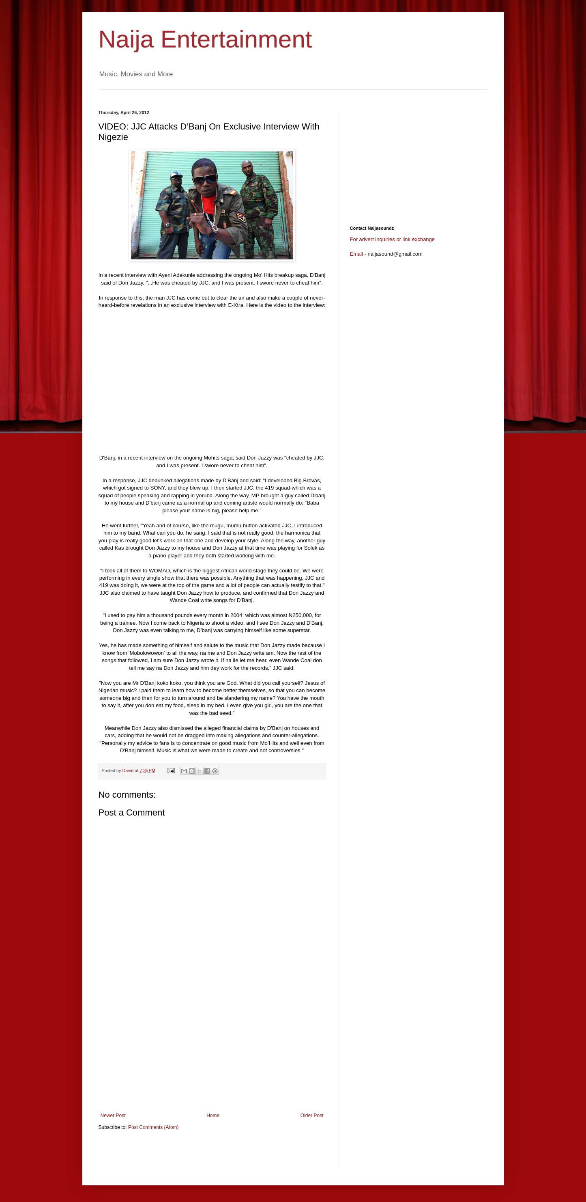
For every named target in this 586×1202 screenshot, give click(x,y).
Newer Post (113, 1115)
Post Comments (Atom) (153, 1127)
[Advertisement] (246, 93)
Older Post (312, 1115)
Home (212, 1115)
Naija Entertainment (205, 39)
